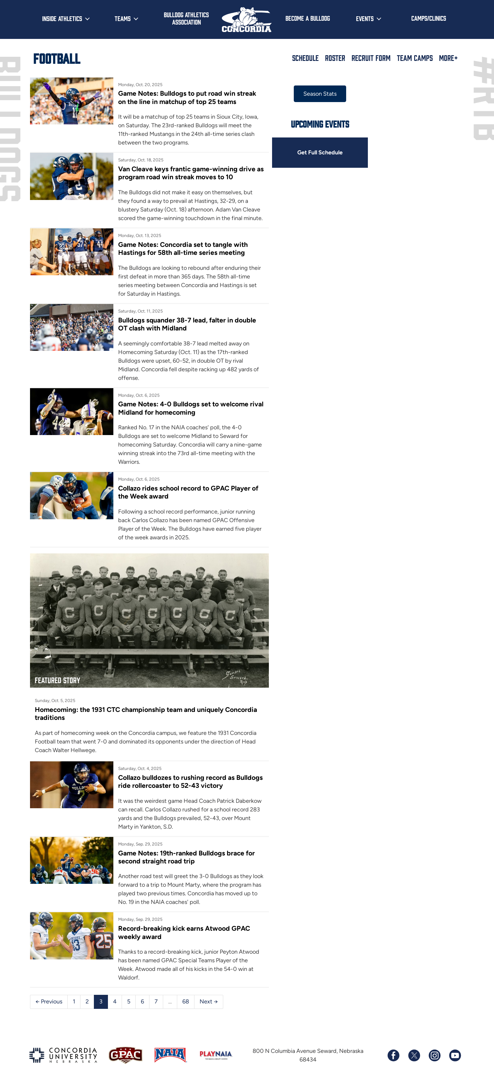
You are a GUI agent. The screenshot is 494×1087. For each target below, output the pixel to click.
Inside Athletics (62, 18)
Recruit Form (371, 57)
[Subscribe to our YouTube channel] (455, 1055)
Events (365, 18)
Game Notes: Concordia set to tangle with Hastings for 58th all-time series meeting (183, 248)
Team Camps (415, 57)
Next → (209, 1001)
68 (185, 1001)
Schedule (305, 57)
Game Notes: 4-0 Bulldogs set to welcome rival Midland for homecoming (190, 408)
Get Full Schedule (320, 152)
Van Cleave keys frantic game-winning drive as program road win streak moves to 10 (191, 173)
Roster (335, 57)
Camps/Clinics (428, 18)
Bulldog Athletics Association (186, 18)
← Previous (48, 1001)
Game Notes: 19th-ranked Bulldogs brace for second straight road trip (186, 857)
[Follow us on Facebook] (393, 1055)
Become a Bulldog (307, 18)
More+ (448, 57)
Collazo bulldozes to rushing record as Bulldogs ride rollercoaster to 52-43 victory (190, 781)
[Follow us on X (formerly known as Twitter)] (414, 1055)
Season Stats (320, 93)
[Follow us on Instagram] (434, 1055)
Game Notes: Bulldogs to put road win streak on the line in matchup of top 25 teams (187, 97)
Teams (123, 18)
